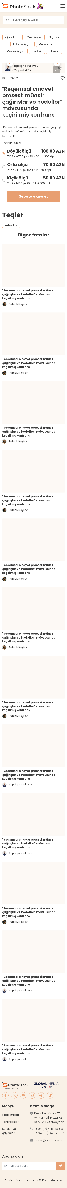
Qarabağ (12, 37)
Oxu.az (17, 143)
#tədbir (11, 225)
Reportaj (46, 44)
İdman (54, 51)
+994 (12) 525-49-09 (48, 1129)
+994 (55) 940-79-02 (49, 1133)
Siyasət (55, 37)
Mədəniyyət (15, 51)
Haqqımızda (10, 1115)
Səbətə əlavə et (33, 196)
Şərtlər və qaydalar (9, 1131)
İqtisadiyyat (22, 44)
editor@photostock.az (50, 1140)
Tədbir (37, 51)
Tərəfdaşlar (10, 1122)
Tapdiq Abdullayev (35, 68)
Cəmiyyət (34, 37)
